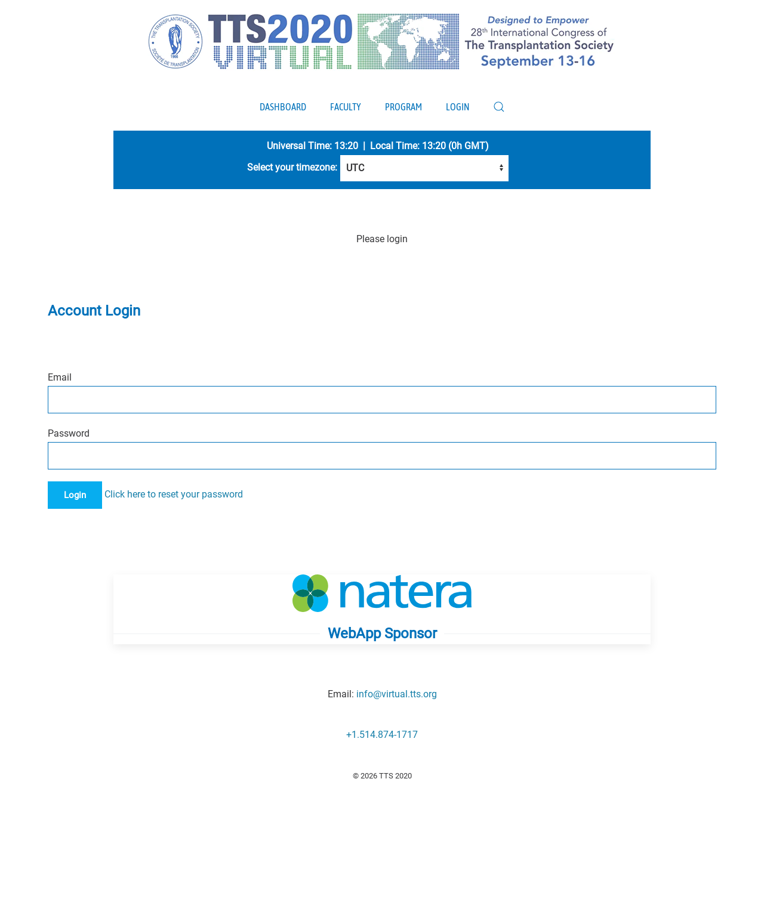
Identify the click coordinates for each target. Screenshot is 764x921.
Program (403, 106)
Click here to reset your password (173, 494)
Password (69, 433)
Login (457, 106)
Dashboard (283, 106)
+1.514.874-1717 (382, 734)
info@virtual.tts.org (396, 694)
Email (60, 377)
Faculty (345, 106)
